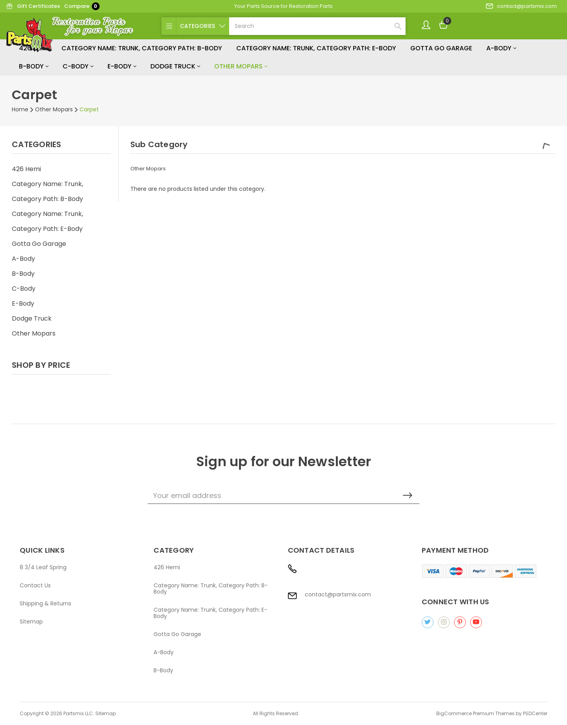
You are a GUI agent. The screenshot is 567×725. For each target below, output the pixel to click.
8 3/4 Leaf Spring (43, 567)
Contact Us (35, 585)
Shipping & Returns (45, 603)
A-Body (501, 48)
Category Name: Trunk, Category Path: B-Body (141, 48)
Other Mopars (240, 66)
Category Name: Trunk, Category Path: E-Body (316, 48)
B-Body (33, 66)
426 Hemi (26, 168)
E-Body (121, 66)
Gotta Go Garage (441, 48)
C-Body (78, 66)
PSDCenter (535, 713)
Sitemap (31, 621)
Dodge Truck (175, 66)
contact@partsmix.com (521, 6)
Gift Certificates (33, 6)
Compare (82, 6)
